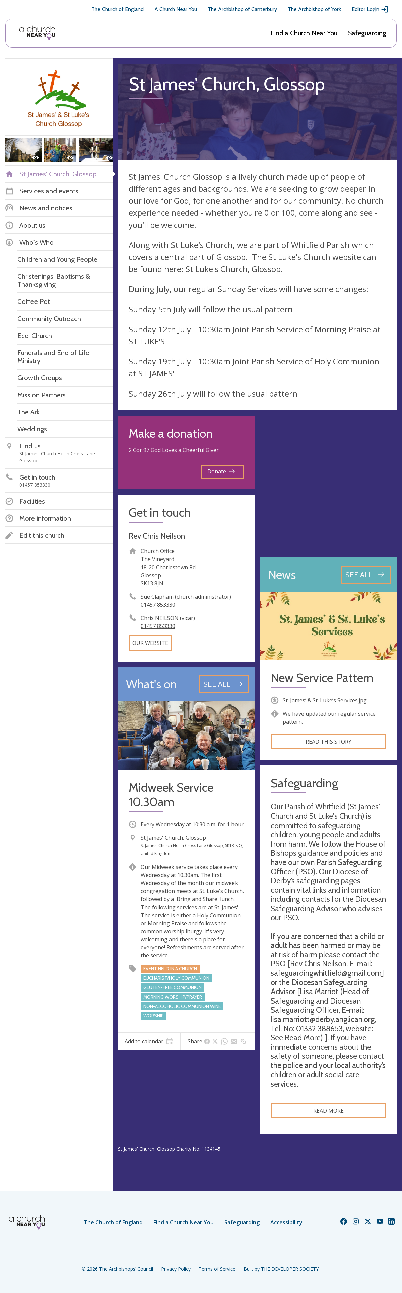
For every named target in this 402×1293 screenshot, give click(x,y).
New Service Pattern (322, 678)
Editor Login (370, 9)
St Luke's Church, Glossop (233, 268)
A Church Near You (175, 9)
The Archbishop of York (314, 9)
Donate (221, 471)
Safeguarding (367, 33)
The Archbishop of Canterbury (242, 9)
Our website (150, 643)
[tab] (149, 1041)
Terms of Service (217, 1269)
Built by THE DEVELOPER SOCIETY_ (282, 1269)
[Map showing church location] (328, 484)
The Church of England (117, 9)
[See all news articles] (366, 575)
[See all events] (224, 684)
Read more (328, 1110)
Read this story (328, 741)
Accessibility (286, 1222)
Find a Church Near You (304, 33)
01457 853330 (158, 604)
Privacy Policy (176, 1269)
